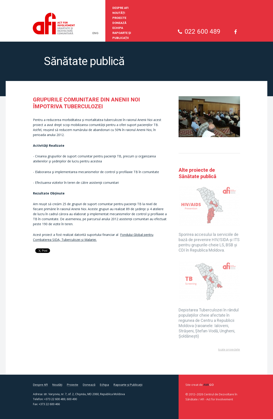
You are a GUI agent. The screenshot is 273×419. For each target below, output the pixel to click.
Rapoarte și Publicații (121, 35)
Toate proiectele (229, 349)
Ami (208, 385)
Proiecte (119, 18)
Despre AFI (120, 8)
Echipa (117, 28)
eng (95, 33)
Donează (119, 23)
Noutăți (118, 13)
